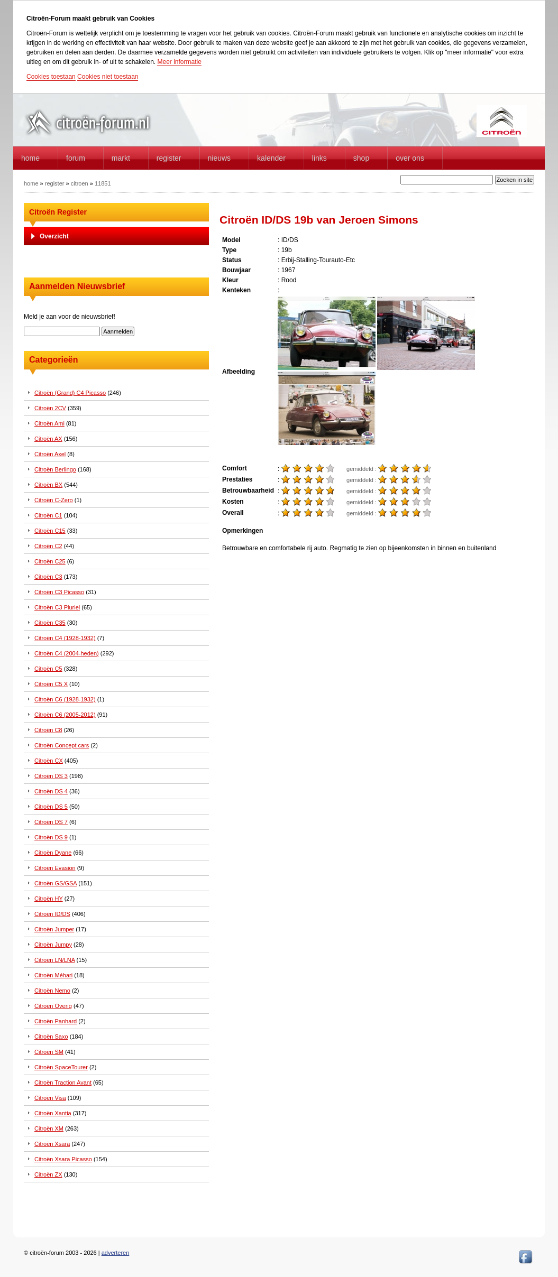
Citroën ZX (48, 1174)
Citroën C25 (50, 561)
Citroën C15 (50, 531)
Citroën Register (58, 212)
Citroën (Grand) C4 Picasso (70, 393)
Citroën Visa (50, 1098)
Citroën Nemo (52, 990)
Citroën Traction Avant (63, 1082)
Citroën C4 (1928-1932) (65, 638)
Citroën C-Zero (53, 500)
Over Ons (410, 158)
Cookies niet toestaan (107, 76)
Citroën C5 (48, 668)
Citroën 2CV (50, 408)
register (55, 183)
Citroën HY (48, 898)
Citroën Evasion (55, 868)
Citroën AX (48, 439)
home (30, 158)
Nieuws (219, 158)
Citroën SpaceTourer (61, 1067)
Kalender (271, 158)
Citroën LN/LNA (54, 960)
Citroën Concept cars (61, 745)
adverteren (116, 1253)
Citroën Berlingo (55, 469)
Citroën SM (48, 1052)
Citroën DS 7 (51, 822)
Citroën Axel (50, 454)
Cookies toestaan (51, 76)
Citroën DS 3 (51, 776)
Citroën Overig (53, 1006)
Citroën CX (48, 760)
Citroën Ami (49, 423)
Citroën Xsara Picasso (63, 1159)
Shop (361, 158)
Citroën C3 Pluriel (57, 607)
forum (75, 158)
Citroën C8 (48, 730)
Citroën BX (48, 485)
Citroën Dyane (52, 852)
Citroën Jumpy (53, 944)
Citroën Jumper (54, 929)
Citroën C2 (48, 546)
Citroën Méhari (53, 975)
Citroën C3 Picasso (59, 592)
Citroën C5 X (51, 684)
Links (319, 158)
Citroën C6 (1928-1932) (65, 699)
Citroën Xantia (52, 1113)
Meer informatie (179, 62)
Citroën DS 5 (51, 806)
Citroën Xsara (52, 1144)
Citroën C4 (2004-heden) (66, 653)
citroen (79, 183)
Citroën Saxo (51, 1036)
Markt (121, 158)
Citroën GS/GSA (55, 883)
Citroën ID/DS (52, 914)
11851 (103, 183)
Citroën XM (48, 1128)
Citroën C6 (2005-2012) (65, 714)
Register (169, 158)
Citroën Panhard (55, 1021)
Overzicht (54, 236)
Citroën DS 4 (51, 791)
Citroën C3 (48, 576)
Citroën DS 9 (51, 837)
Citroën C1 (48, 515)
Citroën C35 (50, 622)
